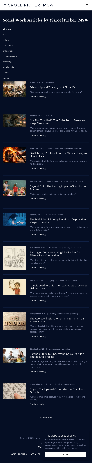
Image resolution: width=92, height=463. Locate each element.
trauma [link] (6, 78)
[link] (29, 5)
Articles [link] (35, 454)
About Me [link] (23, 454)
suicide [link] (6, 72)
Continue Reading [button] (38, 96)
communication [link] (10, 56)
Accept (66, 455)
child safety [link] (8, 51)
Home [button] (13, 454)
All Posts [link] (7, 29)
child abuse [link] (8, 45)
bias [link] (4, 34)
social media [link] (8, 67)
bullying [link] (6, 40)
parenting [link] (7, 61)
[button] (87, 5)
